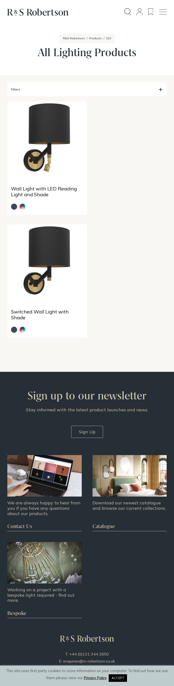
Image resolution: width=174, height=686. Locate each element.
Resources (87, 579)
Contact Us (87, 612)
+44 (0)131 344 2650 (89, 529)
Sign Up (87, 307)
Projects (87, 573)
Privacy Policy (87, 624)
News (87, 585)
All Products (87, 560)
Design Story (87, 566)
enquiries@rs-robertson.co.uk (89, 536)
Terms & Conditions (87, 618)
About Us (87, 599)
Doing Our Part (87, 605)
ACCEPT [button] (118, 678)
